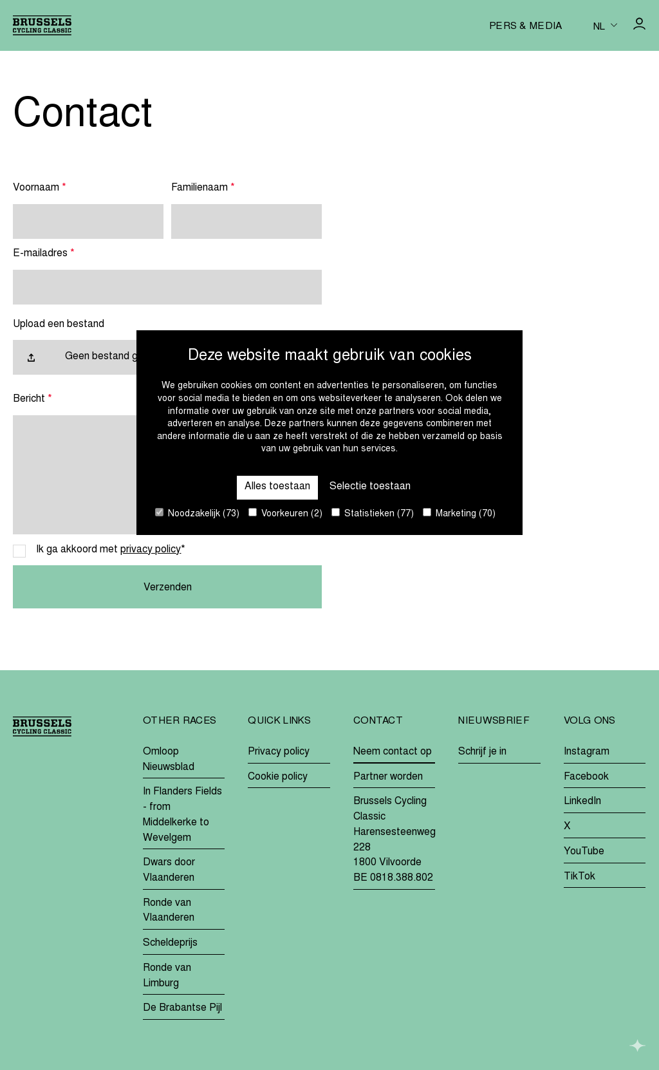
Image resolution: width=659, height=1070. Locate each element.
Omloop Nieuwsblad (168, 760)
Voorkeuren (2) (285, 513)
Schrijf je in (482, 752)
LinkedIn (582, 801)
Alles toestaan (277, 487)
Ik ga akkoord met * (110, 550)
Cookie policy (278, 777)
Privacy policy (279, 752)
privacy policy (150, 550)
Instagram (586, 752)
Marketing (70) (459, 513)
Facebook (586, 777)
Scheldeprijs (170, 943)
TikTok (579, 877)
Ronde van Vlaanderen (168, 911)
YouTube (584, 852)
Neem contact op (392, 752)
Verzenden (168, 588)
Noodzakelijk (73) (197, 513)
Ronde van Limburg (167, 976)
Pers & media (525, 27)
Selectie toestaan (370, 487)
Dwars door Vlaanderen (169, 870)
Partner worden (388, 777)
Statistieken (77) (372, 513)
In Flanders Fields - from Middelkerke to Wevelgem (182, 815)
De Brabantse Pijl (182, 1008)
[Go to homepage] (42, 25)
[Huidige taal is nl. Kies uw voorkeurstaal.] (605, 26)
